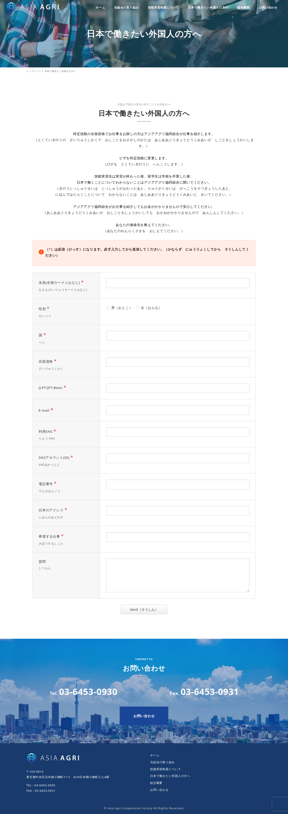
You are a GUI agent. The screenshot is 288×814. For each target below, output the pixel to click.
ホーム (154, 755)
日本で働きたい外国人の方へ (170, 776)
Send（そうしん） (148, 609)
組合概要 (156, 783)
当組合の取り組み (162, 762)
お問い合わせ (159, 790)
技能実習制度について (165, 769)
